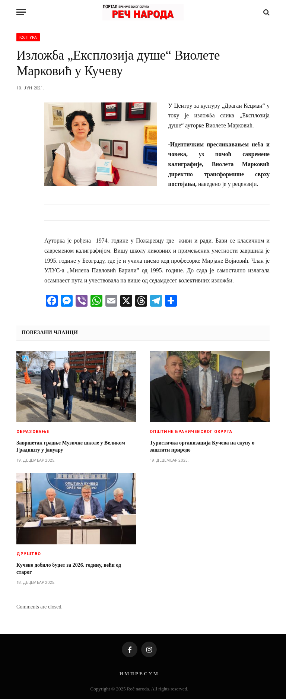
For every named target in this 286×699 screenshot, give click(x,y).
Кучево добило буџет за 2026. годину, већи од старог (68, 568)
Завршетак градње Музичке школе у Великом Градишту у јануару (70, 446)
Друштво (28, 553)
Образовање (32, 431)
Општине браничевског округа (191, 431)
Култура (28, 37)
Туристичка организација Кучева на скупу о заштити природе (202, 446)
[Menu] (21, 12)
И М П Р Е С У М (139, 673)
